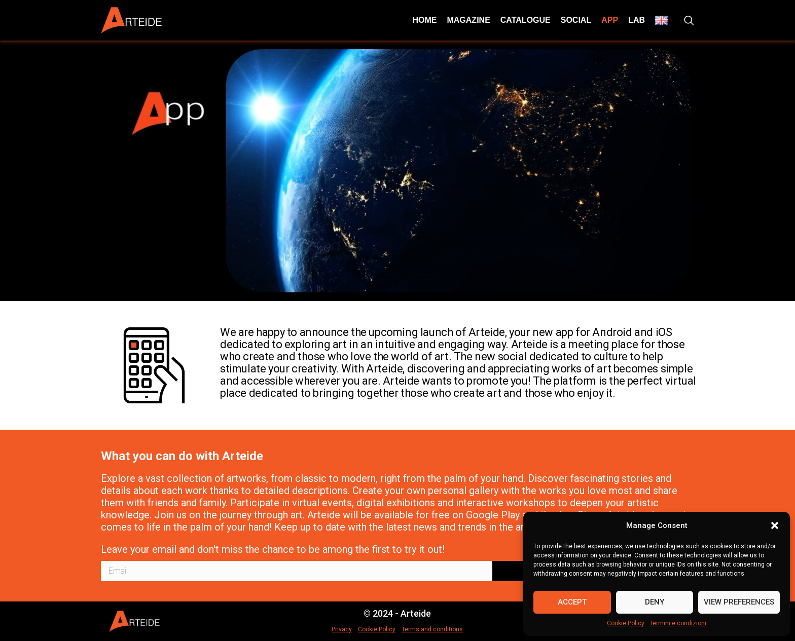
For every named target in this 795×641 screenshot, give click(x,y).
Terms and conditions (432, 629)
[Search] (689, 20)
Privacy (342, 629)
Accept (572, 602)
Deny (654, 602)
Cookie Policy (625, 623)
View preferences (739, 602)
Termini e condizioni (677, 623)
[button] (775, 525)
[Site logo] (131, 19)
